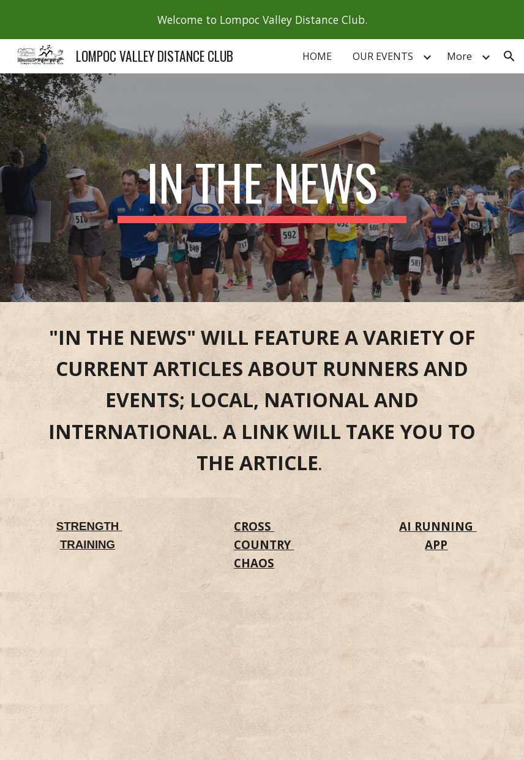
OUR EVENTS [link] (383, 56)
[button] (509, 56)
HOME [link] (317, 56)
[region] (262, 19)
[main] (262, 187)
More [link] (459, 56)
